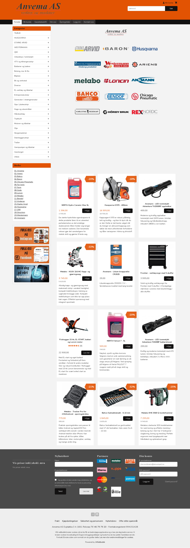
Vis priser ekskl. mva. (21, 467)
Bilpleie (17, 76)
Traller (17, 142)
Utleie (16, 157)
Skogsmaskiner (20, 133)
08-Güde (18, 190)
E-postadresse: (61, 470)
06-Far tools (19, 184)
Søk (171, 8)
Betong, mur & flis (21, 71)
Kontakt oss (89, 22)
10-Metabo (18, 196)
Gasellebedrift (41, 22)
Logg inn (77, 22)
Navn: (57, 460)
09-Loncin (18, 193)
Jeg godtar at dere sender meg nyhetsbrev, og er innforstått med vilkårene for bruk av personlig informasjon (73, 483)
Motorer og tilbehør (22, 123)
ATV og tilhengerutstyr (24, 61)
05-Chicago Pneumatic (23, 182)
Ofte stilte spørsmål (128, 521)
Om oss (53, 22)
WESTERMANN (20, 47)
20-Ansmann (19, 218)
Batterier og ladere (22, 66)
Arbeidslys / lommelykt (23, 57)
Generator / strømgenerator (25, 99)
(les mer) (67, 486)
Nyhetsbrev (111, 521)
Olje (16, 128)
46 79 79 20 (100, 527)
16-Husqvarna (20, 207)
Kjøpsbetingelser (70, 521)
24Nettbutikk (100, 543)
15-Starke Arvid (21, 204)
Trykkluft (18, 118)
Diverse (17, 85)
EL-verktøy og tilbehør (23, 90)
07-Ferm (17, 187)
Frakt (57, 521)
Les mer (86, 491)
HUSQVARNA (20, 38)
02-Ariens (18, 173)
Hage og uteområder (23, 109)
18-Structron (19, 212)
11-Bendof (18, 198)
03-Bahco (18, 176)
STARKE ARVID (20, 42)
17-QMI (17, 209)
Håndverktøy (19, 114)
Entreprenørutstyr (21, 95)
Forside (17, 22)
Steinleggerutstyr (21, 138)
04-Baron (18, 179)
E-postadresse (145, 460)
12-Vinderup (19, 201)
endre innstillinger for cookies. (122, 538)
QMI (16, 52)
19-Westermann (21, 215)
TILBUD (17, 33)
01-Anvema (19, 171)
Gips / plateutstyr (21, 104)
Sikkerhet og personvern (91, 521)
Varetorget (18, 152)
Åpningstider (65, 22)
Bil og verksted (20, 80)
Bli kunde (27, 22)
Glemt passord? (171, 481)
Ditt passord (144, 470)
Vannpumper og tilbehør (24, 147)
